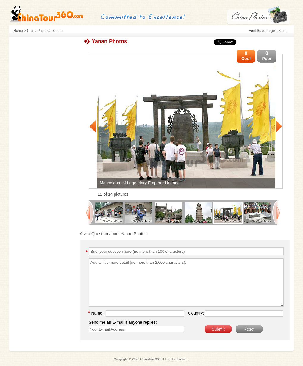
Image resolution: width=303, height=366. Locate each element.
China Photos (38, 31)
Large (270, 31)
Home (18, 31)
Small (282, 31)
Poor (266, 56)
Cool (246, 56)
